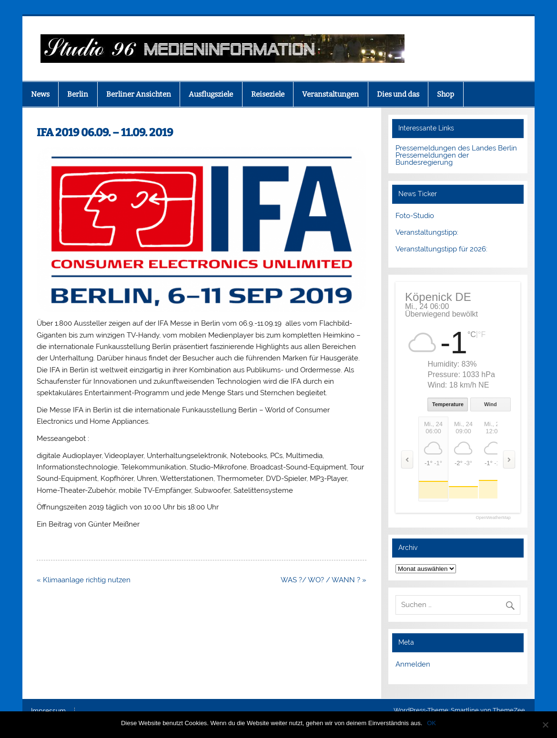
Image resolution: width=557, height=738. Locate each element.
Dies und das (398, 94)
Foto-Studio (414, 215)
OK (431, 723)
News (40, 94)
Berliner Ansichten (138, 94)
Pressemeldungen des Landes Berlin (456, 148)
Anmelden (412, 664)
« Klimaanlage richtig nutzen (84, 580)
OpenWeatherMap (493, 518)
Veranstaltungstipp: (426, 232)
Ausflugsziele (211, 94)
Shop (445, 94)
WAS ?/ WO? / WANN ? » (323, 580)
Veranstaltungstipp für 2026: (441, 249)
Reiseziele (267, 94)
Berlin (77, 94)
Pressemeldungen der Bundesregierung (432, 159)
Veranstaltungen (330, 94)
